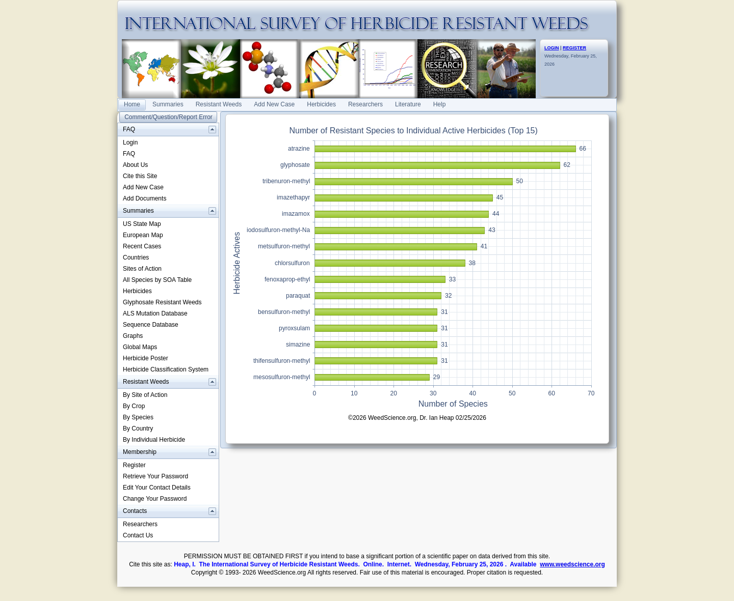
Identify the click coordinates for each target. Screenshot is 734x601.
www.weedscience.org (572, 564)
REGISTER (574, 47)
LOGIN (551, 47)
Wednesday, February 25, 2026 (570, 56)
